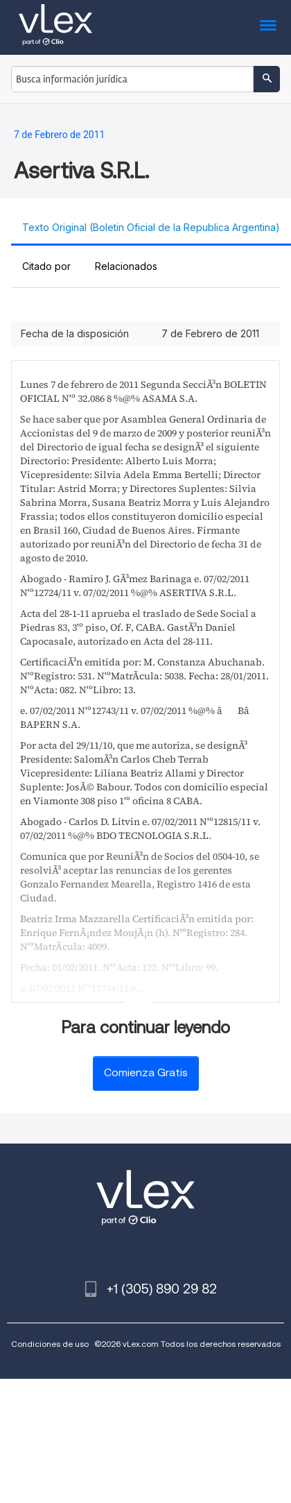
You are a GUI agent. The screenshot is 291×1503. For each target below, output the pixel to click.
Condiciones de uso (50, 1343)
